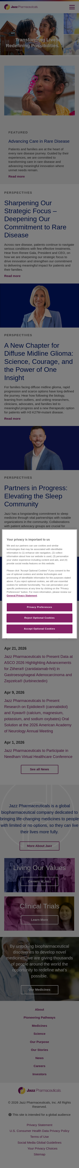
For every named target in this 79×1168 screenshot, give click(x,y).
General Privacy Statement (22, 595)
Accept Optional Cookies (39, 629)
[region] (39, 584)
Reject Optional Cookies (39, 618)
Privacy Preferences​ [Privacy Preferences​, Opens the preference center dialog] (39, 607)
